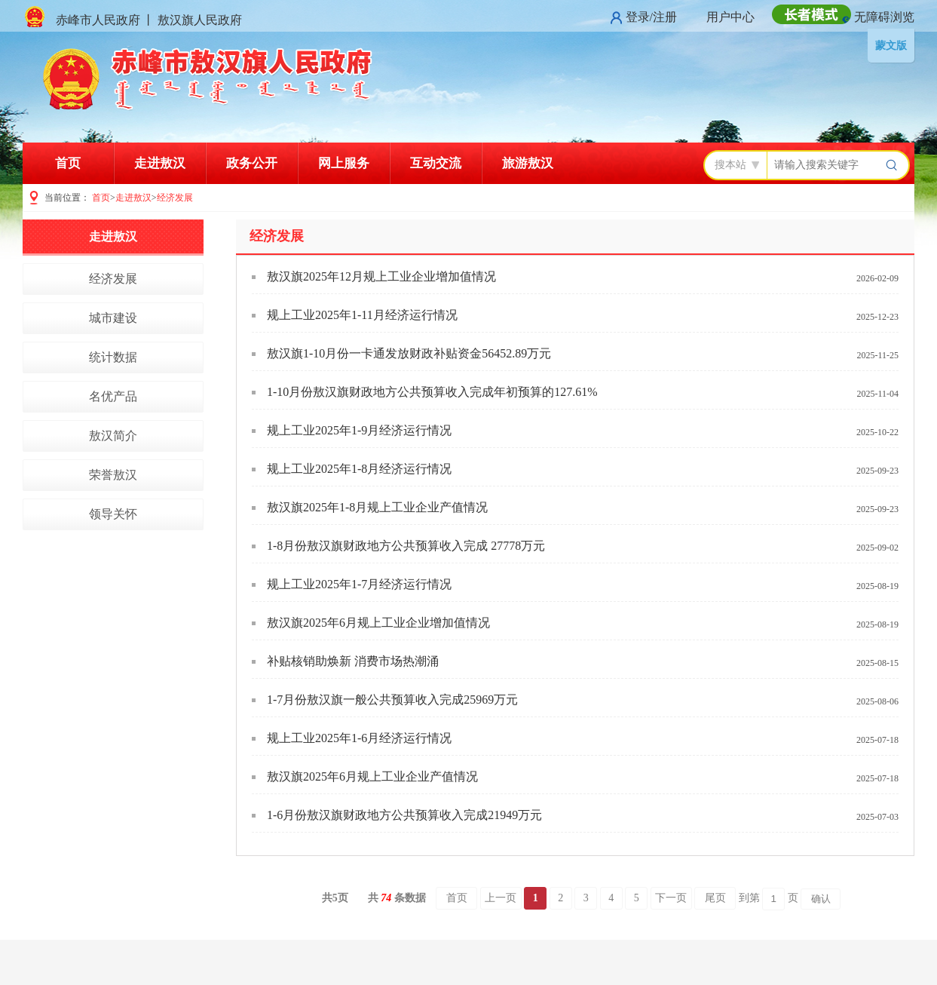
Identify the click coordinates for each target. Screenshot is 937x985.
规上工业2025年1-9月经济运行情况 (359, 430)
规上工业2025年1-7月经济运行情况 (359, 584)
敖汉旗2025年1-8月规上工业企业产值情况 (377, 507)
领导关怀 (113, 514)
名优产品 (113, 396)
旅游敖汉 (527, 163)
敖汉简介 (113, 435)
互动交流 (435, 163)
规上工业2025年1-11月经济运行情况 (362, 314)
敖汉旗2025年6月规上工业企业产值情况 (372, 776)
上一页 (500, 898)
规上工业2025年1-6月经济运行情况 (359, 738)
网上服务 (343, 163)
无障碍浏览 (884, 17)
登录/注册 (651, 17)
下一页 (671, 898)
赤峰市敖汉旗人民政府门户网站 (210, 78)
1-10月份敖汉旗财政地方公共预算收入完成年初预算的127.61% (432, 391)
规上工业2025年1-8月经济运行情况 (359, 468)
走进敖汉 (159, 163)
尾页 (715, 898)
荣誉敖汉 (113, 474)
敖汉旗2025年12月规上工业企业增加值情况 (381, 276)
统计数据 (113, 357)
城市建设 (113, 317)
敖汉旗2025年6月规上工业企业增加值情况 (378, 622)
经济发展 (175, 197)
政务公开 (251, 163)
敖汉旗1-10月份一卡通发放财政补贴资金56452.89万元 (409, 353)
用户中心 (730, 17)
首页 (68, 163)
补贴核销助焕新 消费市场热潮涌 (353, 661)
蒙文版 (891, 45)
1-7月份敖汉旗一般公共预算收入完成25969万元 (392, 699)
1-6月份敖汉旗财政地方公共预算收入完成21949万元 (404, 815)
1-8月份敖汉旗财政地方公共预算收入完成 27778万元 (406, 545)
